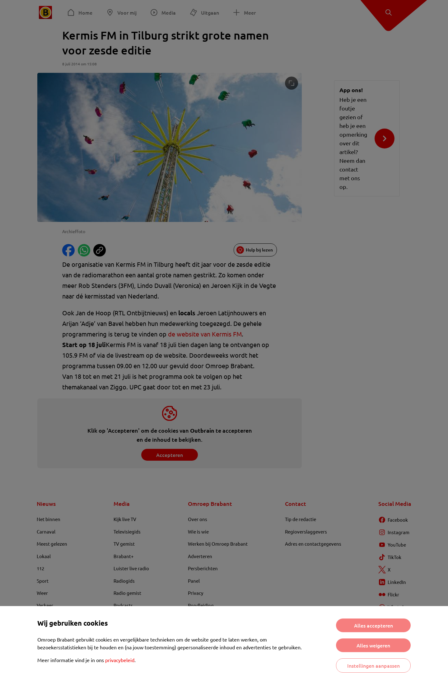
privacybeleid (119, 660)
